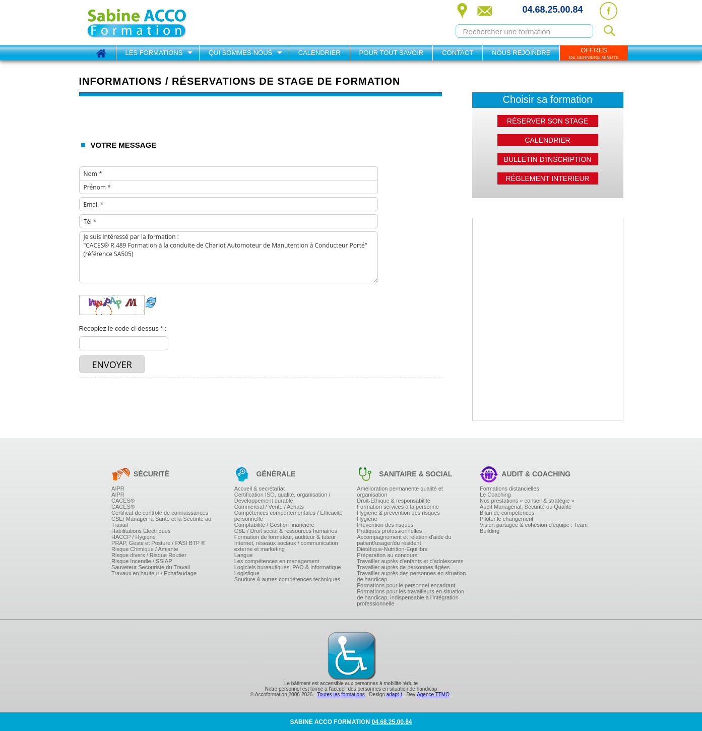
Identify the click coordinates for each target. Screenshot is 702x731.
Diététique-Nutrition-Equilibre (392, 549)
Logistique (247, 573)
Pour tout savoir (391, 52)
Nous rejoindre (521, 52)
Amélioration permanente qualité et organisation (400, 491)
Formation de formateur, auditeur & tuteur (285, 537)
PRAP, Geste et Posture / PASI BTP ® (158, 543)
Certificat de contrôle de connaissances (159, 513)
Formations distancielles (509, 488)
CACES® (123, 501)
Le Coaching (495, 495)
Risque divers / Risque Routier (148, 555)
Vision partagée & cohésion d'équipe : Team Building (534, 528)
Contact (457, 52)
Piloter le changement (506, 519)
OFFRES (594, 53)
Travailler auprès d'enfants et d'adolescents (410, 561)
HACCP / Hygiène (133, 537)
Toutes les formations (341, 694)
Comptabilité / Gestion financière (274, 525)
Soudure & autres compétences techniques (287, 579)
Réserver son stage (547, 121)
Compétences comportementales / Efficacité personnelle (288, 516)
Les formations (154, 52)
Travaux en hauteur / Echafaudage (154, 573)
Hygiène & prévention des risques (398, 513)
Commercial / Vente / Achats (269, 507)
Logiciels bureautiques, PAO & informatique (287, 567)
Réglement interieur (547, 178)
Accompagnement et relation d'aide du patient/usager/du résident (404, 540)
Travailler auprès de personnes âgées (403, 567)
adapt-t (394, 694)
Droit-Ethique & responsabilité (393, 501)
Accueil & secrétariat (259, 488)
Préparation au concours (387, 555)
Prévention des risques (385, 525)
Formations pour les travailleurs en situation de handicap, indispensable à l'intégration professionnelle (410, 597)
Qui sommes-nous (240, 52)
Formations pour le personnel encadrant (406, 585)
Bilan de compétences (507, 513)
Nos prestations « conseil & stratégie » (527, 501)
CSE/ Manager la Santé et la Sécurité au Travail (161, 522)
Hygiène (367, 519)
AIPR (117, 488)
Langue (243, 555)
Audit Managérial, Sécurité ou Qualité (525, 507)
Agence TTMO (433, 694)
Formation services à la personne (398, 507)
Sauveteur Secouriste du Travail (150, 567)
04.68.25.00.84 (552, 10)
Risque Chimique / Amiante (144, 549)
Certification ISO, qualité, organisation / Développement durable (282, 498)
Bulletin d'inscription (548, 159)
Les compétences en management (277, 561)
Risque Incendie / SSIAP (141, 561)
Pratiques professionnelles (389, 531)
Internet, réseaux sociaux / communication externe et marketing (286, 546)
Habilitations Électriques (140, 531)
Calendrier (319, 52)
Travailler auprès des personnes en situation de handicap (411, 576)
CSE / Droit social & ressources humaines (285, 531)
